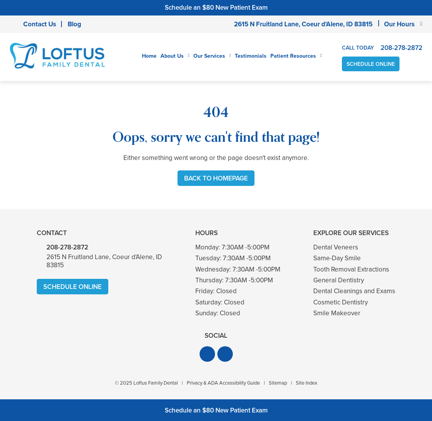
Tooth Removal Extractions (351, 269)
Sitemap (278, 383)
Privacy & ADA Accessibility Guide (223, 383)
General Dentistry (338, 280)
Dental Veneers (335, 247)
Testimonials (250, 56)
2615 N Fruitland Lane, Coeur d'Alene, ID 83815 (303, 24)
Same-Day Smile (337, 258)
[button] (207, 354)
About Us (172, 56)
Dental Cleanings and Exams (354, 291)
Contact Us (39, 24)
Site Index (306, 383)
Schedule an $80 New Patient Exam (216, 7)
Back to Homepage (216, 178)
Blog (74, 24)
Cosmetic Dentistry (340, 302)
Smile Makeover (336, 313)
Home (149, 56)
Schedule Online (371, 64)
